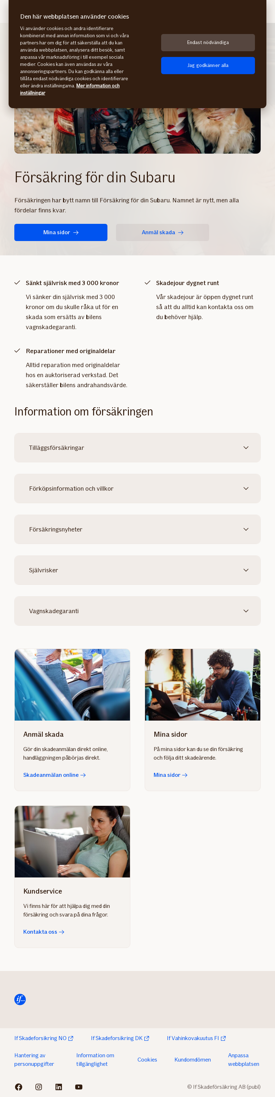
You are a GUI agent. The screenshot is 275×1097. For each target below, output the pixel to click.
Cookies (147, 1059)
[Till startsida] (20, 999)
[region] (137, 54)
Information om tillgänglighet (95, 1059)
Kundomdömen (192, 1059)
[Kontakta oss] (72, 841)
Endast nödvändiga (208, 42)
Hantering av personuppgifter (34, 1059)
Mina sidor (61, 232)
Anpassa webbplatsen (243, 1059)
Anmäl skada (163, 232)
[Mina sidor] (202, 685)
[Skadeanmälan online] (72, 685)
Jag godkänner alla (208, 65)
